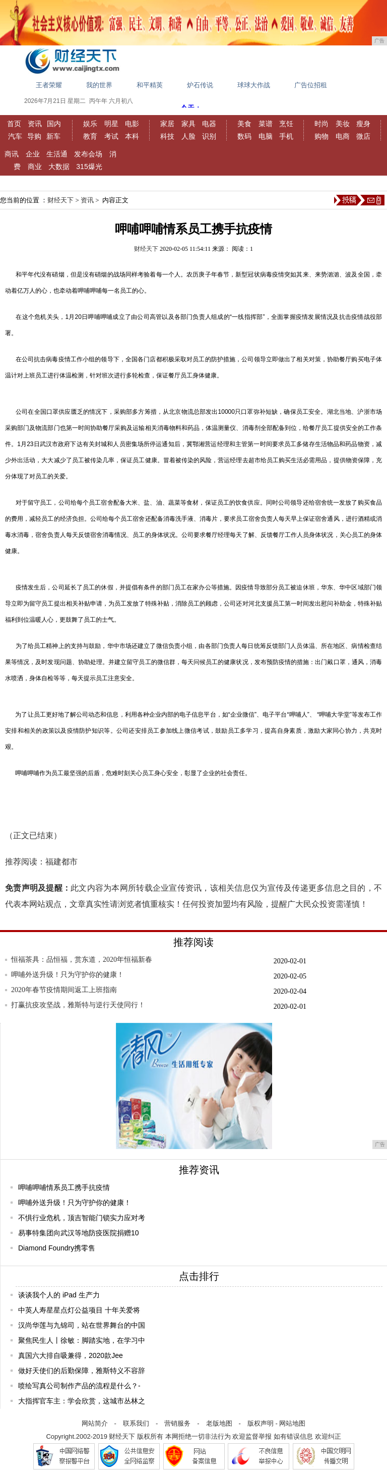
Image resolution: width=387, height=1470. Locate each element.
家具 (188, 124)
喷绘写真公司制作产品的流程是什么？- (79, 1386)
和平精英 (150, 85)
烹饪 (286, 124)
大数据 (59, 166)
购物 (321, 136)
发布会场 (88, 154)
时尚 (321, 124)
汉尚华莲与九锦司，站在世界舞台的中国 (81, 1325)
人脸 (188, 136)
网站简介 (95, 1423)
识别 (209, 136)
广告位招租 (310, 85)
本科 (132, 136)
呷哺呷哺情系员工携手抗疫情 (64, 1187)
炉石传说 (200, 85)
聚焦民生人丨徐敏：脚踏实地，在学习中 (81, 1340)
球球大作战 (253, 85)
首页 (14, 124)
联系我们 (136, 1423)
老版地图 (219, 1423)
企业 (33, 154)
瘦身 (363, 124)
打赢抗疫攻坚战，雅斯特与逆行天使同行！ (78, 1005)
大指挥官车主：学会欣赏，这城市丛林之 (81, 1401)
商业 (35, 166)
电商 (343, 136)
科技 (167, 136)
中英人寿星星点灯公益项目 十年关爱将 (79, 1310)
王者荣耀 (49, 85)
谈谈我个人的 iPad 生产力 (59, 1295)
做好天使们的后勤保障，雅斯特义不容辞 (81, 1371)
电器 (209, 124)
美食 (244, 124)
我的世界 (99, 85)
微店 (363, 136)
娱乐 (90, 124)
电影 (132, 124)
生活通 (57, 154)
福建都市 (61, 861)
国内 (54, 124)
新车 (53, 136)
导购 (34, 136)
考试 (111, 136)
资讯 (35, 124)
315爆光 (89, 166)
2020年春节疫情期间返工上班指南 (64, 990)
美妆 (343, 124)
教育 (90, 136)
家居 (167, 124)
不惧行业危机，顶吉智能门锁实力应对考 (81, 1218)
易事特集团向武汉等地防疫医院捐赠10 (78, 1233)
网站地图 (292, 1423)
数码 (244, 136)
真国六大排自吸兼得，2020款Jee (70, 1355)
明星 (111, 124)
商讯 (12, 154)
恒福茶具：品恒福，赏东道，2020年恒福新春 (81, 959)
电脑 (266, 136)
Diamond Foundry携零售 (56, 1248)
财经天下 (60, 200)
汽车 (15, 136)
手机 (286, 136)
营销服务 (177, 1423)
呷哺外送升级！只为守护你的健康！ (67, 974)
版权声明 (260, 1423)
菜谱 (266, 124)
